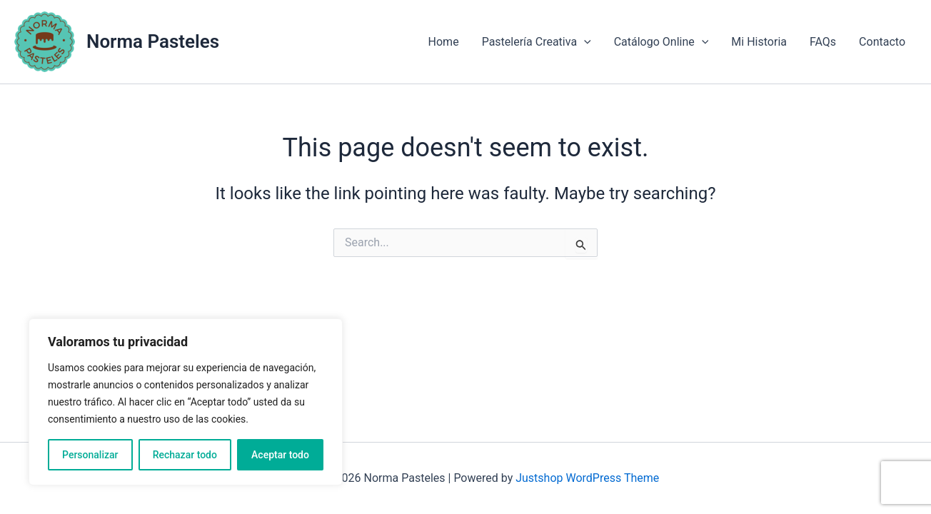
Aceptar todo (280, 454)
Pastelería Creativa (536, 42)
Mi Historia (759, 42)
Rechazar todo (185, 454)
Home (443, 42)
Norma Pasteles (152, 41)
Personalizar (90, 454)
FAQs (823, 42)
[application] (584, 42)
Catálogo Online (661, 42)
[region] (186, 401)
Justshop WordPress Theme (587, 478)
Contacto (882, 42)
